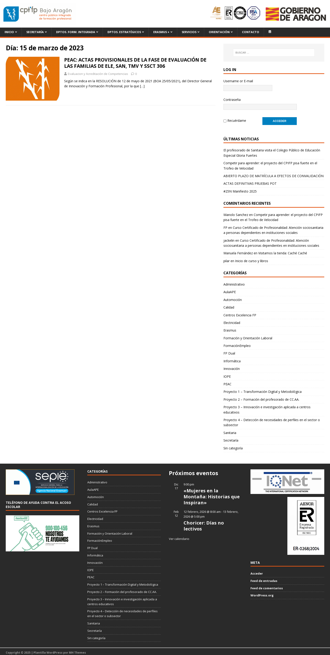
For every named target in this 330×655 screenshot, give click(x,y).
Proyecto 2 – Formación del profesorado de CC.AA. (261, 397)
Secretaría (35, 32)
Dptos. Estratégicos (124, 32)
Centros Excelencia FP (239, 313)
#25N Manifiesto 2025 (240, 189)
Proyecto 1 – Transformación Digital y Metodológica (262, 389)
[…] (142, 86)
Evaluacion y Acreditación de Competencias (98, 74)
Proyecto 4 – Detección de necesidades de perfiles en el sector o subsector (271, 420)
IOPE (227, 374)
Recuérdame (236, 119)
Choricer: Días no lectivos (204, 523)
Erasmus (229, 328)
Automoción (232, 297)
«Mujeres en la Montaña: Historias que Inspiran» (212, 494)
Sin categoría (233, 446)
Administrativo (234, 282)
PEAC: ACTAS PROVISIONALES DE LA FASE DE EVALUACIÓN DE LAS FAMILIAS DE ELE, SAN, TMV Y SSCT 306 (135, 63)
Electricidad (231, 320)
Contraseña (232, 99)
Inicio (9, 32)
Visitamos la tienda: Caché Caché (282, 251)
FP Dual (229, 351)
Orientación (219, 32)
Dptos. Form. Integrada (75, 32)
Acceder (256, 571)
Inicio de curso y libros (251, 258)
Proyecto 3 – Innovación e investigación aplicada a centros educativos (267, 407)
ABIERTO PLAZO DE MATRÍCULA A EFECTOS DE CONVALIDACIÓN (273, 173)
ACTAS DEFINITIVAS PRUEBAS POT (250, 181)
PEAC (227, 382)
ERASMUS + (161, 32)
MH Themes (77, 650)
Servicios (189, 32)
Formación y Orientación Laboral (247, 336)
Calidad (228, 305)
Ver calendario (179, 536)
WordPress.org (262, 593)
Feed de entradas (263, 578)
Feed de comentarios (266, 586)
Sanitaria (229, 430)
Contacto (250, 32)
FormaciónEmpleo (237, 343)
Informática (232, 359)
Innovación (231, 366)
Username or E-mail (238, 81)
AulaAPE (229, 289)
